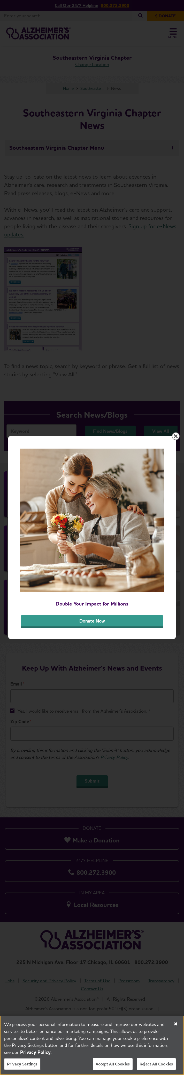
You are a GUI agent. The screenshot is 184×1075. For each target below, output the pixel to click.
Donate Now (92, 621)
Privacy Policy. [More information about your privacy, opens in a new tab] (36, 1052)
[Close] (175, 1024)
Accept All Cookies (113, 1064)
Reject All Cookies (156, 1064)
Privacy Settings (22, 1064)
